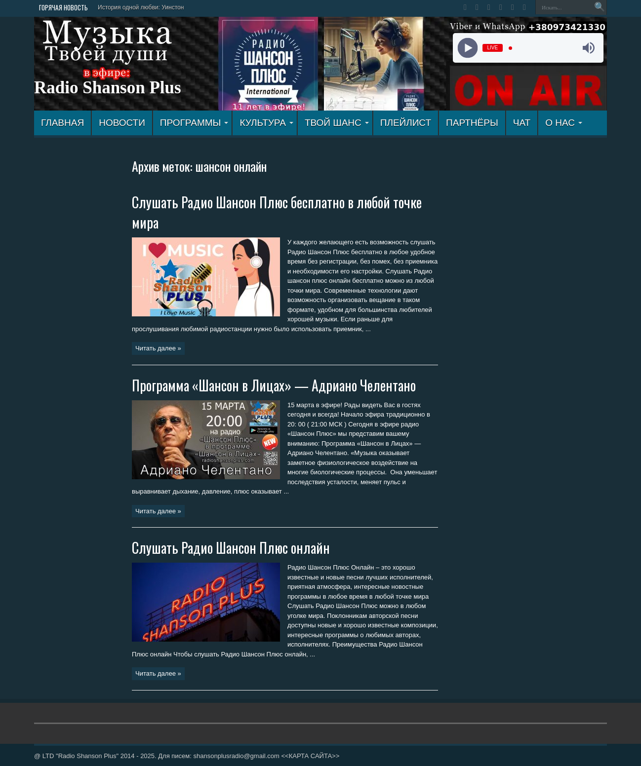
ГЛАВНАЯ (62, 122)
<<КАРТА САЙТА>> (310, 756)
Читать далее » (158, 348)
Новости (122, 122)
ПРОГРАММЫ (194, 122)
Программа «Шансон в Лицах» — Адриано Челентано (274, 385)
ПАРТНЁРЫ (472, 122)
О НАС (563, 122)
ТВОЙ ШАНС (337, 122)
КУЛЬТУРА (266, 122)
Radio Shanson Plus (107, 87)
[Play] (467, 48)
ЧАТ (521, 122)
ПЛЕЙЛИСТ (405, 122)
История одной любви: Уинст (137, 7)
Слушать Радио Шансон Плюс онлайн (231, 547)
